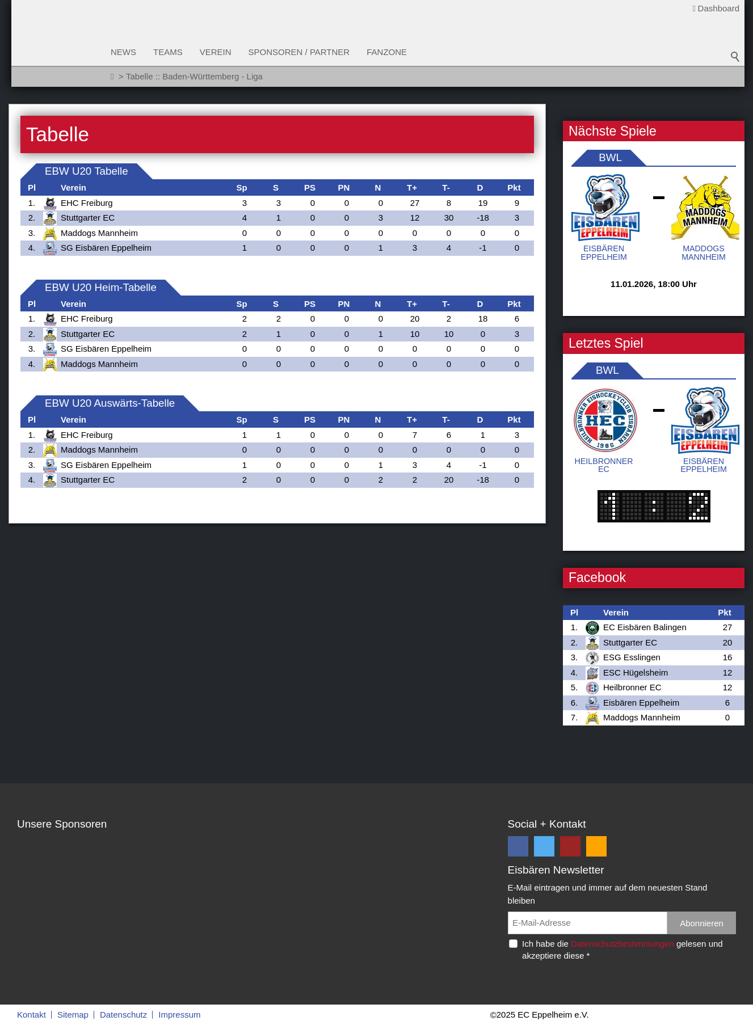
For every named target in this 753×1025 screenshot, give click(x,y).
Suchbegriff (735, 57)
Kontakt (31, 1014)
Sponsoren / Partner (299, 52)
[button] (518, 846)
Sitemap (73, 1014)
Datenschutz (123, 1014)
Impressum (179, 1014)
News (123, 52)
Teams (168, 52)
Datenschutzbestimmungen (622, 943)
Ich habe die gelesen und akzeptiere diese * (622, 949)
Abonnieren (701, 923)
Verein (216, 52)
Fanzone (387, 52)
